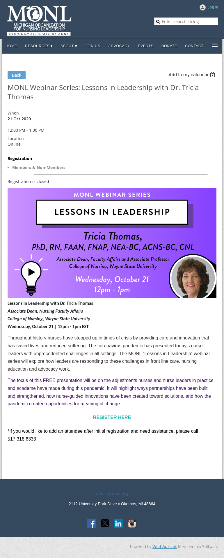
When (13, 113)
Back (16, 75)
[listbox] (192, 74)
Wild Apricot (164, 546)
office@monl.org (112, 493)
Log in (212, 7)
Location (16, 138)
